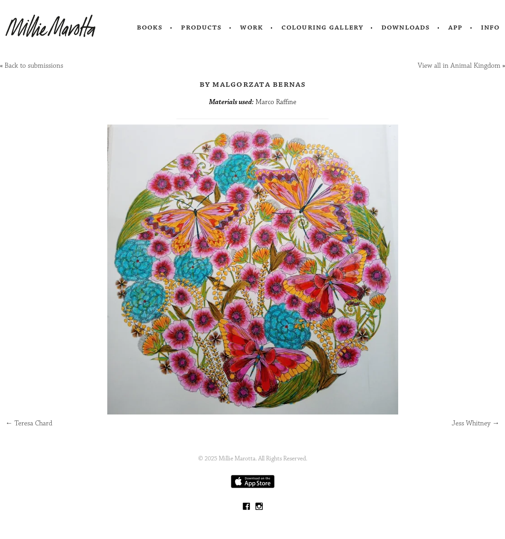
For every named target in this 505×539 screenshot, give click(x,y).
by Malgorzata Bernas (253, 84)
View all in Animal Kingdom (459, 65)
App (455, 27)
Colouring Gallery (322, 27)
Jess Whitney (476, 423)
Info (490, 27)
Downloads (405, 27)
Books (150, 27)
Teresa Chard (28, 423)
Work (251, 27)
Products (201, 27)
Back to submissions (34, 65)
